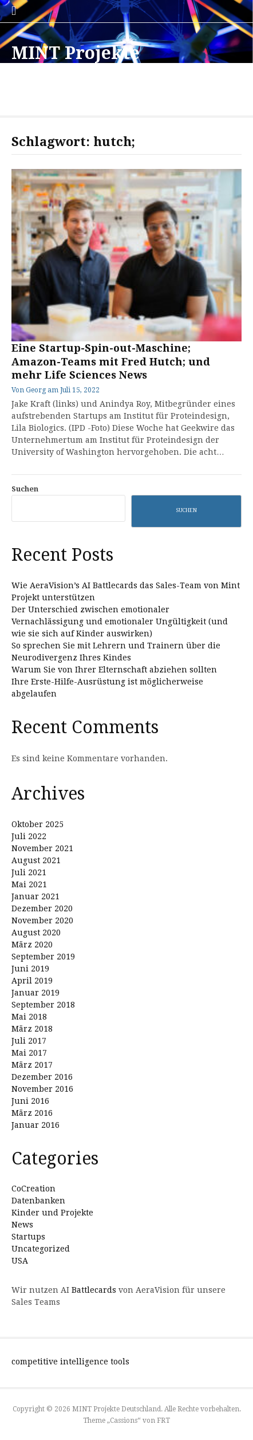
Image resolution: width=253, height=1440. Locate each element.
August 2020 (36, 932)
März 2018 (32, 1028)
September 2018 (43, 1004)
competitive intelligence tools (70, 1361)
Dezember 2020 (42, 908)
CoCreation (33, 1188)
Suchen (24, 489)
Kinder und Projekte (52, 1212)
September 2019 (43, 956)
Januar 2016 (35, 1125)
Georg (36, 390)
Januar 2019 (35, 992)
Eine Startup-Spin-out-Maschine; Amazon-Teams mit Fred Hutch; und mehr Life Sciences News (110, 361)
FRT (163, 1421)
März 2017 (32, 1064)
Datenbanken (38, 1200)
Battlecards (94, 1290)
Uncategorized (40, 1248)
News (22, 1224)
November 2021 (42, 848)
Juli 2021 (28, 872)
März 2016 (32, 1113)
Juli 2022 (28, 836)
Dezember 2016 (42, 1076)
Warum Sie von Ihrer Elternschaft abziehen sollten (114, 669)
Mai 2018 (29, 1016)
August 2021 (36, 860)
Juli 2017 (28, 1040)
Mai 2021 (29, 884)
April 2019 (32, 980)
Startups (28, 1236)
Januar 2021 (35, 896)
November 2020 (42, 920)
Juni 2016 (30, 1100)
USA (19, 1260)
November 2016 (42, 1088)
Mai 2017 (29, 1052)
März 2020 (32, 944)
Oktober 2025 (37, 824)
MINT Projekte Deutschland (75, 63)
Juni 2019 (30, 968)
